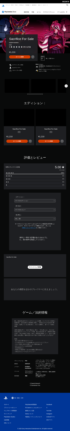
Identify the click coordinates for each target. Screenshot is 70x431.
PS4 (16, 5)
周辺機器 (27, 5)
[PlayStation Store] (9, 10)
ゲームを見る (61, 10)
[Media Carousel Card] (17, 84)
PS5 (12, 5)
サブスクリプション (49, 10)
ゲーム (7, 5)
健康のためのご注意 (40, 373)
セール (39, 10)
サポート (45, 5)
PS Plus (21, 5)
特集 (33, 10)
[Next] (66, 84)
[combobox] (35, 199)
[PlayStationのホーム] (3, 5)
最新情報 (34, 5)
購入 (39, 5)
